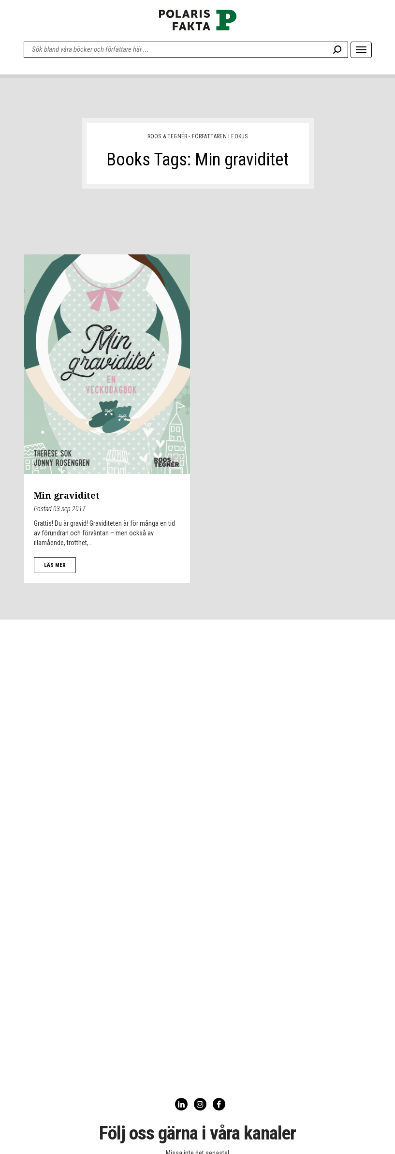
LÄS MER (55, 565)
